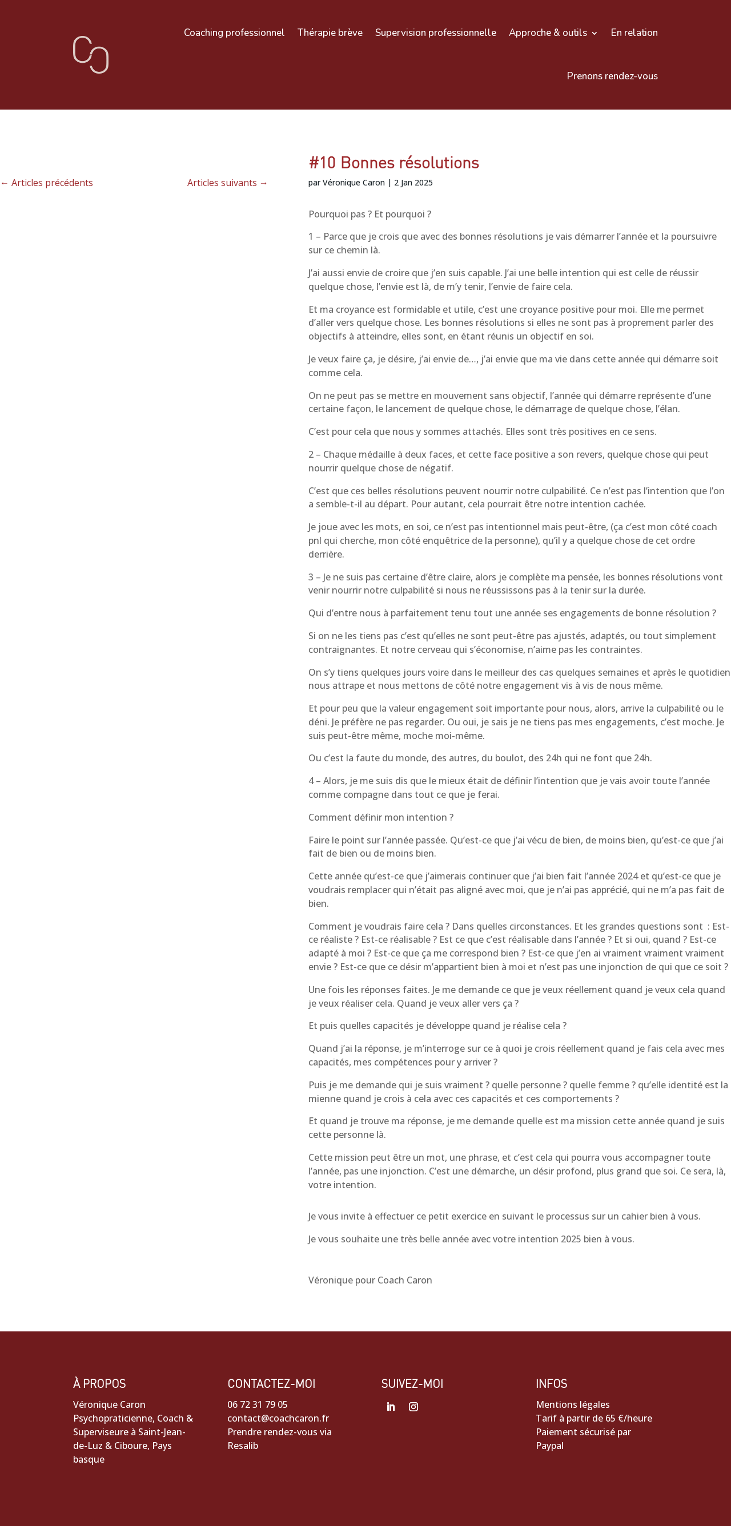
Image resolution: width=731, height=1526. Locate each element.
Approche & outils (548, 32)
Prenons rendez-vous (612, 76)
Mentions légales (573, 1404)
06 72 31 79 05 (257, 1404)
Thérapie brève (330, 32)
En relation (634, 32)
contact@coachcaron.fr (278, 1418)
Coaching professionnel (234, 32)
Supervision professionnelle (435, 32)
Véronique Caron (354, 182)
